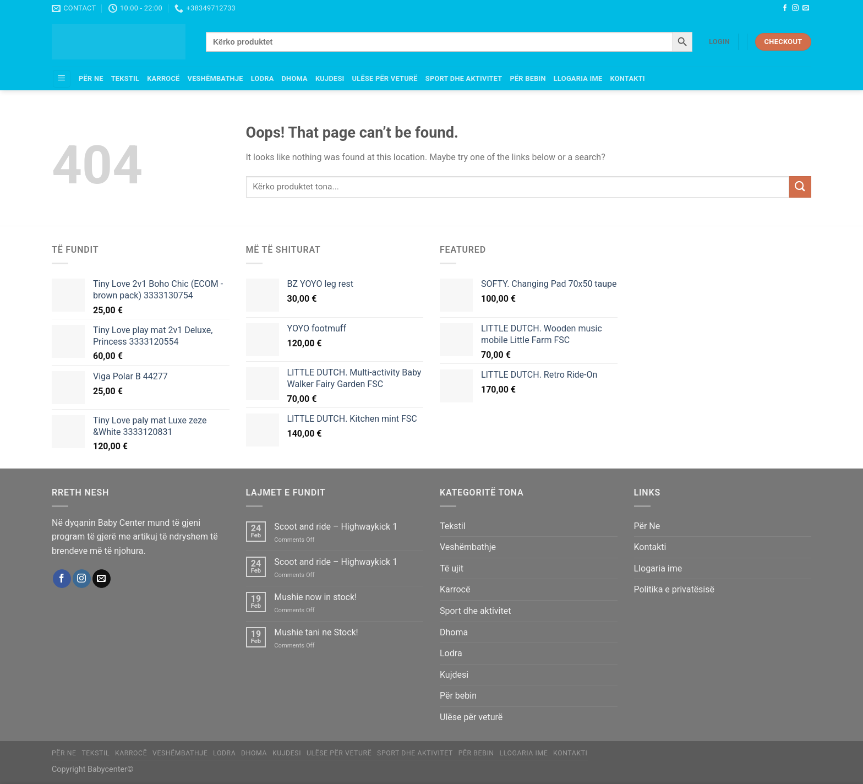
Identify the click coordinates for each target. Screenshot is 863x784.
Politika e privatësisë (674, 589)
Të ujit (451, 568)
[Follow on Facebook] (785, 8)
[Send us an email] (805, 8)
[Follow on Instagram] (795, 8)
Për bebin (527, 78)
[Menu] (61, 79)
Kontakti (627, 78)
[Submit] (800, 187)
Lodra (262, 78)
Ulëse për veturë (385, 78)
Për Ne (91, 78)
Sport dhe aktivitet (463, 78)
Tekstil (125, 78)
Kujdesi (330, 78)
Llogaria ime (578, 78)
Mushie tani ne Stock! (316, 632)
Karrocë (163, 78)
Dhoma (295, 78)
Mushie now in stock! (315, 597)
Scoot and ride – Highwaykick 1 (335, 526)
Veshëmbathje (215, 78)
